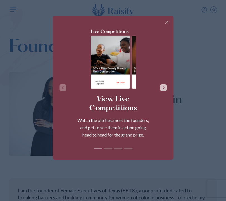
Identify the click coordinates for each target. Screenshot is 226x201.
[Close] (167, 22)
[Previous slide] (63, 87)
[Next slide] (163, 87)
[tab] (98, 149)
